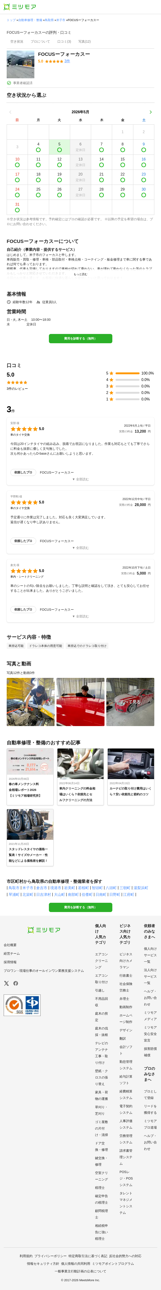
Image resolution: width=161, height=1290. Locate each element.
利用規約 (26, 1256)
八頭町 (111, 888)
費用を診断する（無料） (80, 338)
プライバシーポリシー (50, 1256)
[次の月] (150, 112)
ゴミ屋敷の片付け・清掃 (101, 1128)
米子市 (60, 20)
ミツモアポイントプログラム (113, 1263)
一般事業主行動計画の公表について (80, 1271)
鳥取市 (14, 888)
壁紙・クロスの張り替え (101, 1077)
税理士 (100, 1187)
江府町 (128, 895)
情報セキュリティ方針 (43, 1263)
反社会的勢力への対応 (125, 1256)
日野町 (114, 895)
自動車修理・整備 (30, 20)
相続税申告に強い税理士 (101, 1232)
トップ (11, 20)
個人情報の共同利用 (75, 1263)
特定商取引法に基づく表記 (88, 1256)
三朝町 (125, 888)
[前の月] (10, 112)
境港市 (55, 888)
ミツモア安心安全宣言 (150, 1034)
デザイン (125, 1030)
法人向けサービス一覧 (150, 976)
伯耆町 (87, 895)
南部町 (73, 895)
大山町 (59, 895)
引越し (100, 990)
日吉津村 (43, 895)
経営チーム (12, 953)
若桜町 (83, 888)
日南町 (101, 895)
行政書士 (125, 975)
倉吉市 (41, 888)
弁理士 (124, 999)
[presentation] (17, 41)
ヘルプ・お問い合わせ (150, 997)
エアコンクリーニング (101, 960)
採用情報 (10, 962)
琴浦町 (14, 895)
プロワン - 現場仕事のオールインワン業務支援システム (44, 970)
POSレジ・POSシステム (126, 1178)
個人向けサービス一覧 (150, 955)
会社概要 (10, 945)
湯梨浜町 (141, 888)
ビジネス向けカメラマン (125, 960)
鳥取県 (49, 20)
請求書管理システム (125, 1157)
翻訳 (122, 1038)
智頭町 (97, 888)
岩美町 (69, 888)
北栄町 (27, 895)
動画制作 (125, 1007)
